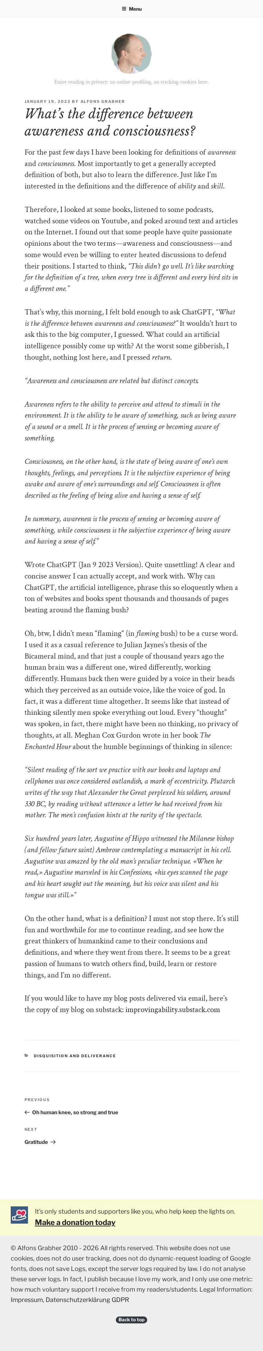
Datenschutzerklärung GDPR (87, 1299)
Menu (132, 9)
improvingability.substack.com (172, 1009)
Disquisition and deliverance (75, 1055)
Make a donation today (75, 1222)
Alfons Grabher (103, 101)
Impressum (27, 1299)
